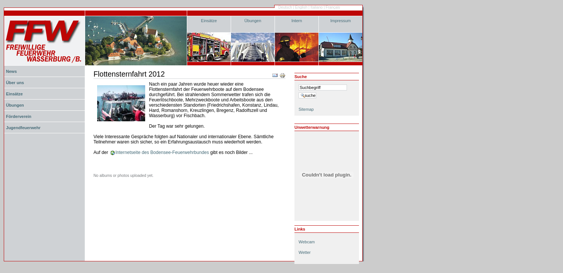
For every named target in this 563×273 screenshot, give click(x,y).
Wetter (305, 252)
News (11, 71)
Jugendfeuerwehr (23, 127)
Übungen (253, 20)
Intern (296, 20)
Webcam (307, 242)
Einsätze (209, 20)
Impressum (340, 20)
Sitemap (306, 109)
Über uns (15, 82)
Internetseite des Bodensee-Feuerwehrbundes (162, 152)
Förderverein (18, 116)
